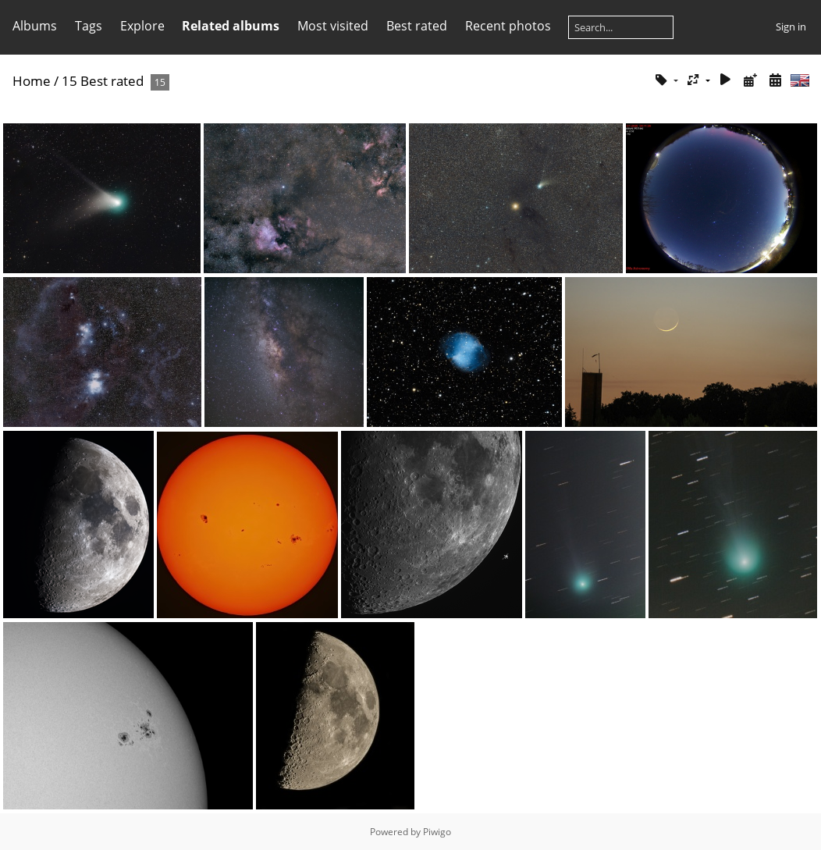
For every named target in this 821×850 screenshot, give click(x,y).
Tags (88, 25)
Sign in (791, 27)
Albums (34, 25)
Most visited (332, 25)
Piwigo (437, 831)
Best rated (416, 25)
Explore (142, 25)
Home (31, 81)
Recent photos (508, 25)
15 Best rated (103, 81)
